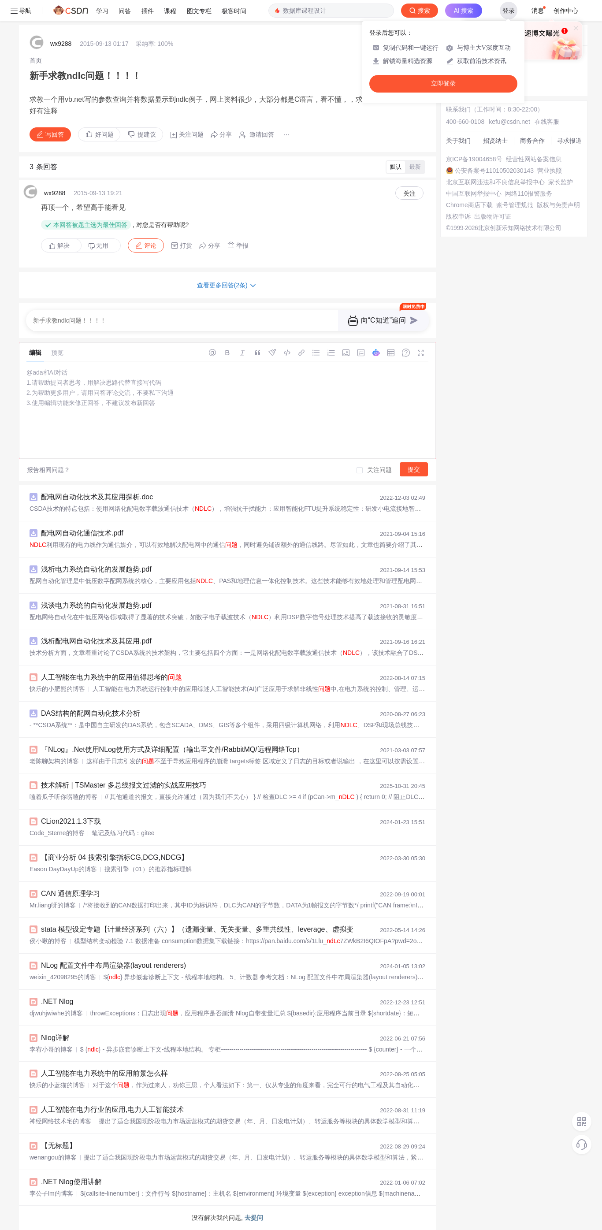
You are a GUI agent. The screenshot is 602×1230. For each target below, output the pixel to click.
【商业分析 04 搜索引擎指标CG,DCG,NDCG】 (114, 857)
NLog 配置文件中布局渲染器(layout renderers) (113, 965)
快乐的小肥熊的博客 (57, 688)
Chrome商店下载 (469, 204)
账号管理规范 (514, 204)
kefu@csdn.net (509, 121)
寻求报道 (569, 140)
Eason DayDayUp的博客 (63, 869)
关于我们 (458, 140)
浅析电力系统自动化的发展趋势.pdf (96, 569)
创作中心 (566, 10)
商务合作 (532, 140)
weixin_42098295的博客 (63, 977)
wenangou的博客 (53, 1157)
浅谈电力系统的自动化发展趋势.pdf (96, 605)
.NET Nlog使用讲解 (71, 1181)
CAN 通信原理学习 (70, 893)
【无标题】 (58, 1145)
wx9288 (60, 43)
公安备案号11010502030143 (494, 170)
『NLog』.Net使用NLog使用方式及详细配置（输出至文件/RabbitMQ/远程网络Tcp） (172, 749)
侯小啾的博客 (48, 940)
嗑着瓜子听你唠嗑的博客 (63, 796)
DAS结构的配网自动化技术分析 (90, 713)
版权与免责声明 (558, 204)
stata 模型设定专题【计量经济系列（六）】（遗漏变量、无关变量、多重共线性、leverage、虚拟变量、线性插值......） (227, 929)
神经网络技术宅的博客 (60, 1121)
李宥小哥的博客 (51, 1049)
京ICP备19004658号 (474, 159)
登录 (508, 10)
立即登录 (443, 83)
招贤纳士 (495, 140)
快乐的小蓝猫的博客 (57, 1085)
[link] (36, 60)
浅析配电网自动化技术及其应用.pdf (96, 641)
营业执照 (549, 170)
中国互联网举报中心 (474, 193)
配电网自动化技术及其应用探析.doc (97, 497)
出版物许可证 (492, 216)
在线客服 (547, 121)
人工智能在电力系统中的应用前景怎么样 (104, 1073)
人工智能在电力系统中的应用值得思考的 (111, 677)
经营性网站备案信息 (533, 159)
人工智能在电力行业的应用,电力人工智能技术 (112, 1109)
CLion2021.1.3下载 (71, 821)
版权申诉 (458, 216)
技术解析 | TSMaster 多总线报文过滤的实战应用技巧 (123, 785)
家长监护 (560, 182)
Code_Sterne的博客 (57, 832)
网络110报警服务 (528, 193)
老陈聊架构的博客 (54, 761)
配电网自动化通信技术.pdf (82, 533)
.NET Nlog (57, 1001)
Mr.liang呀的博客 (53, 905)
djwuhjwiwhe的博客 (56, 1013)
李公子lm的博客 (51, 1193)
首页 (36, 60)
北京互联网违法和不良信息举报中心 (495, 182)
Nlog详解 (55, 1037)
